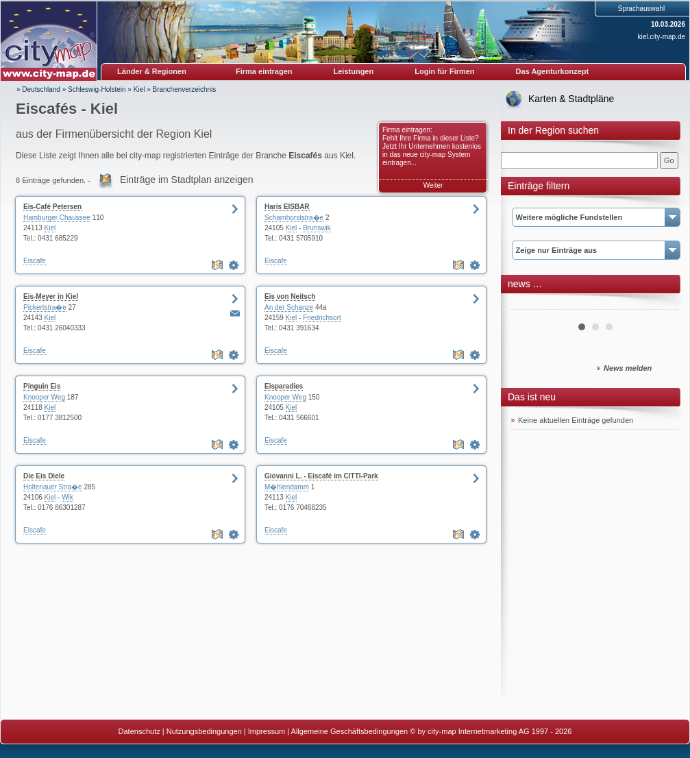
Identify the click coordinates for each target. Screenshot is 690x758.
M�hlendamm (286, 487)
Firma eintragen (264, 71)
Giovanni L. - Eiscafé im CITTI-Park (321, 476)
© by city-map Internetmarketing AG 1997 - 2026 (490, 731)
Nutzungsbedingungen (204, 731)
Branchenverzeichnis (184, 89)
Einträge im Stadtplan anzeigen (187, 179)
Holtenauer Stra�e (52, 487)
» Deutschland (38, 89)
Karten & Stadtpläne (571, 98)
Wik (67, 497)
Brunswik (317, 228)
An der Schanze (288, 307)
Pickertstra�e (44, 307)
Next (661, 304)
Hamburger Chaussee (56, 217)
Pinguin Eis (41, 386)
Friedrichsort (322, 317)
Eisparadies (283, 386)
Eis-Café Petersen (52, 206)
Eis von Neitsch (289, 296)
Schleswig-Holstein (96, 89)
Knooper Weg (44, 397)
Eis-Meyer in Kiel (50, 296)
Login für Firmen (444, 71)
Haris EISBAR (287, 206)
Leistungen (354, 71)
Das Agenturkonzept (552, 71)
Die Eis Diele (43, 476)
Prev (529, 304)
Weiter (433, 185)
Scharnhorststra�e (293, 217)
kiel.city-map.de (661, 36)
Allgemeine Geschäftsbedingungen (349, 731)
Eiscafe (34, 261)
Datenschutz (139, 731)
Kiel (139, 89)
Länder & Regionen (151, 71)
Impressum (266, 731)
